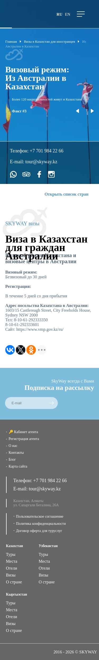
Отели (11, 568)
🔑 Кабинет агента (23, 432)
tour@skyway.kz (41, 161)
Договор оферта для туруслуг (39, 531)
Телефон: (20, 150)
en (67, 14)
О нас (13, 446)
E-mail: (17, 161)
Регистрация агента (24, 439)
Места (11, 561)
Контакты (16, 453)
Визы (11, 575)
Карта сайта (18, 466)
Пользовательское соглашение (40, 516)
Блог (12, 459)
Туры (11, 554)
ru (59, 14)
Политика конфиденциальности (41, 524)
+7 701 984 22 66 (46, 150)
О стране (14, 582)
